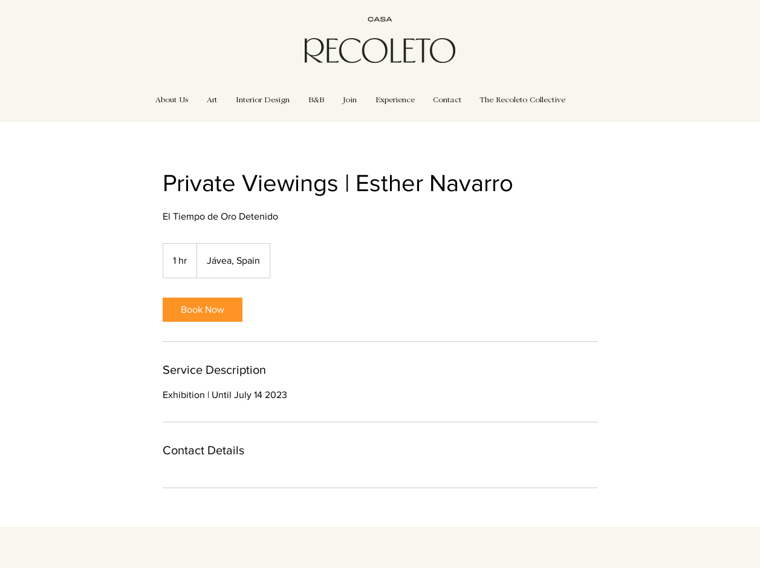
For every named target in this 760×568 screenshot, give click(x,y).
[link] (202, 310)
